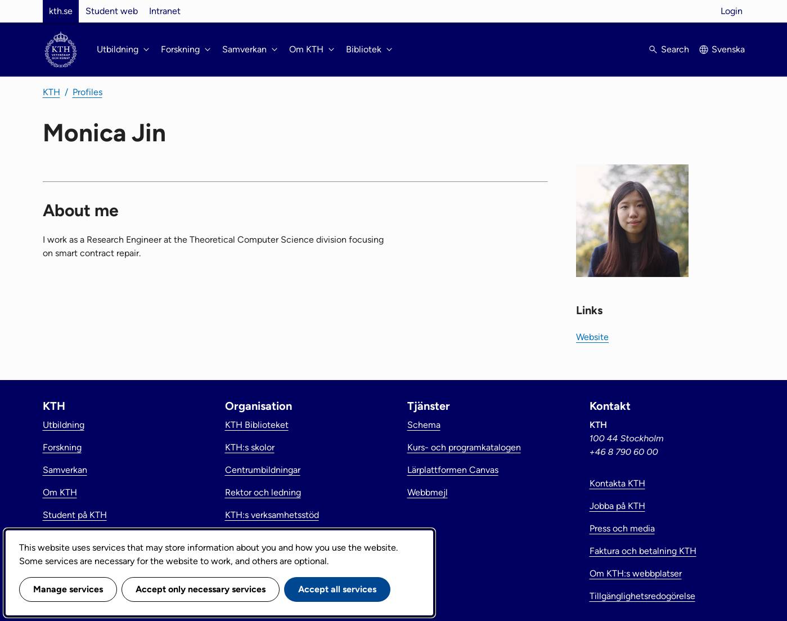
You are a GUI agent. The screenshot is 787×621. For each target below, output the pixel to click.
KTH (51, 92)
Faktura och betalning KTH (643, 551)
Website (592, 337)
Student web (112, 11)
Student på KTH (75, 515)
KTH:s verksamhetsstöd (272, 515)
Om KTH (60, 492)
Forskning (62, 447)
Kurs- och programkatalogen (464, 447)
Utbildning (63, 424)
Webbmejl (427, 492)
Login (732, 11)
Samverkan (65, 469)
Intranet (165, 11)
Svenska (728, 49)
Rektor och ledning (263, 492)
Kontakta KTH (617, 483)
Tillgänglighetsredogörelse (642, 596)
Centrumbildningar (262, 469)
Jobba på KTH (617, 506)
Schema (423, 424)
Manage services (68, 589)
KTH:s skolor (250, 447)
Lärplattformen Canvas (452, 469)
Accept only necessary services (201, 589)
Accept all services (337, 589)
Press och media (622, 528)
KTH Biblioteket (257, 424)
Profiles (87, 92)
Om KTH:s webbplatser (636, 573)
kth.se (61, 11)
